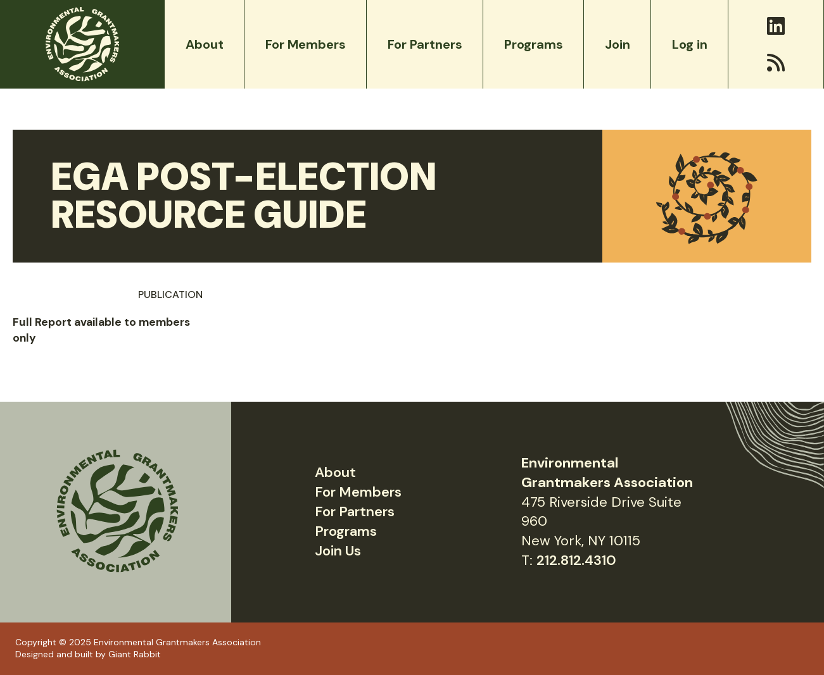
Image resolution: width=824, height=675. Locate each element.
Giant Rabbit (134, 654)
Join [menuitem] (617, 44)
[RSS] (776, 62)
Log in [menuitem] (689, 44)
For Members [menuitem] (305, 44)
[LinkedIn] (776, 26)
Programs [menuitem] (533, 44)
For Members (358, 492)
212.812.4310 (576, 560)
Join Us (338, 551)
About (335, 472)
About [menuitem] (205, 44)
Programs (346, 531)
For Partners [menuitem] (425, 44)
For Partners (355, 511)
